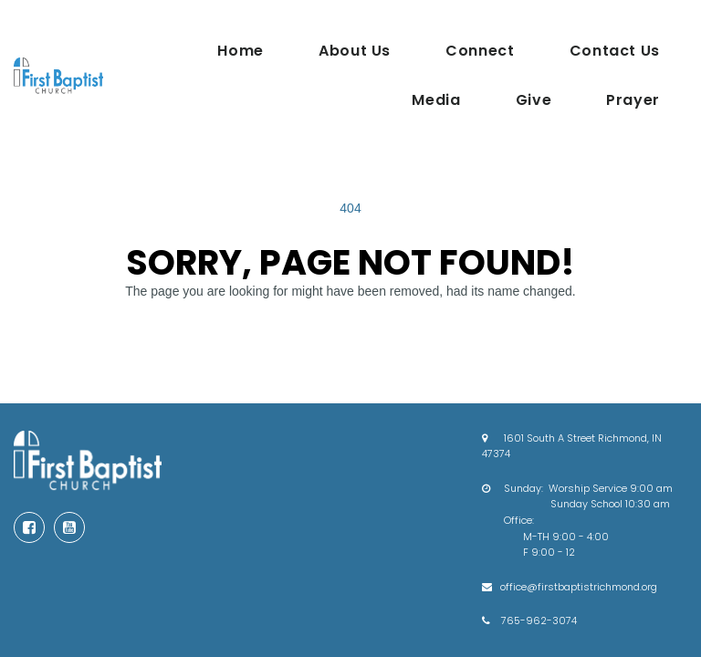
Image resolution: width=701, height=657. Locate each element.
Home (240, 50)
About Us (355, 50)
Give (534, 99)
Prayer (633, 99)
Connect (479, 50)
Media (436, 99)
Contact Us (615, 50)
